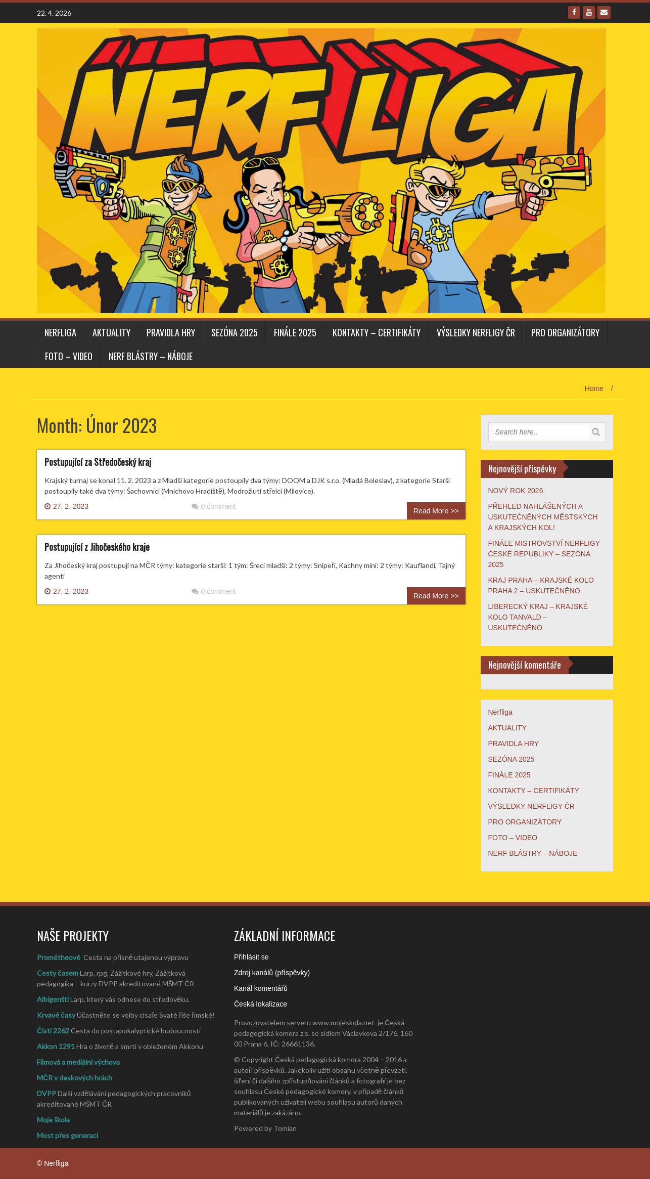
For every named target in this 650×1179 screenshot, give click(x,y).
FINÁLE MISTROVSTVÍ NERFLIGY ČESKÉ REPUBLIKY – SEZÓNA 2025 (544, 554)
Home (594, 388)
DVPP (46, 1093)
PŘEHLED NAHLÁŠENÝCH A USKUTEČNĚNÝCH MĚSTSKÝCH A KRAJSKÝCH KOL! (543, 517)
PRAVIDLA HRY (171, 332)
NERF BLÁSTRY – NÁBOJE (151, 356)
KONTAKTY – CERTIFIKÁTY (377, 332)
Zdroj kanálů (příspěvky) (272, 973)
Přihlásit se (251, 957)
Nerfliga (60, 332)
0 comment (214, 506)
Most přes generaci (67, 1135)
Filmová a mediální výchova (78, 1062)
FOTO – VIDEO (68, 356)
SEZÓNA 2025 (234, 332)
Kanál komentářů (261, 988)
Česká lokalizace (260, 1004)
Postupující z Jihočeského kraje (97, 546)
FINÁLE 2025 (295, 332)
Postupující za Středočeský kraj (97, 461)
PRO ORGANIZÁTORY (565, 332)
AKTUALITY (111, 332)
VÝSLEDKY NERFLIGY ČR (476, 332)
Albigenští (53, 999)
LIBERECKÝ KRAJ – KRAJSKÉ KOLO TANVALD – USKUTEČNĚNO (538, 617)
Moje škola (53, 1119)
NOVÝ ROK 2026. (516, 491)
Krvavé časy (56, 1015)
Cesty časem (57, 973)
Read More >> (436, 511)
